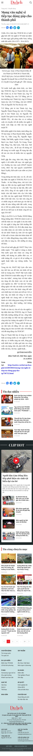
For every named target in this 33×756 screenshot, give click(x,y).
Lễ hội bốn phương (7, 667)
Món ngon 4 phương (24, 667)
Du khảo (21, 672)
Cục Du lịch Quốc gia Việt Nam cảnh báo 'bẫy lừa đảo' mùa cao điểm (8, 589)
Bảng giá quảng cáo (21, 750)
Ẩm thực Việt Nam (24, 665)
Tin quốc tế (5, 657)
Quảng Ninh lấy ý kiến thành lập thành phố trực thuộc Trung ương (24, 568)
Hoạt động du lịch (24, 701)
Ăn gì (20, 662)
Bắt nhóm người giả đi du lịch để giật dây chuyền (22, 510)
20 (24, 643)
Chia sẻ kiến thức (23, 694)
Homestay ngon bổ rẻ (7, 675)
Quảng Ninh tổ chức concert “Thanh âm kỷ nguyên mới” (8, 632)
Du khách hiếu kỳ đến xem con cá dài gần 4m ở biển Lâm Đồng (22, 499)
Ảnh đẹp (21, 679)
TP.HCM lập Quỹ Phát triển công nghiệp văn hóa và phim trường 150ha (7, 611)
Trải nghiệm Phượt (24, 677)
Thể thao (4, 694)
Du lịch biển (6, 662)
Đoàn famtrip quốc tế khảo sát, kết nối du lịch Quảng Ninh (24, 632)
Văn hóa (4, 689)
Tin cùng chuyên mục (15, 549)
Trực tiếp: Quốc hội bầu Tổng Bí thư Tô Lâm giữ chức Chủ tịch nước (22, 432)
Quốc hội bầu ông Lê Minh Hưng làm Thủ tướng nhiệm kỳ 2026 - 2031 (22, 397)
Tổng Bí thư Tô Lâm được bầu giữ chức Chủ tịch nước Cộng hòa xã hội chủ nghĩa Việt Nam (23, 420)
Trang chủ (4, 8)
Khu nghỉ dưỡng (6, 679)
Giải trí (4, 686)
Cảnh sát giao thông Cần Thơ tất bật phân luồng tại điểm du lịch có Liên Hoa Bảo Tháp (23, 534)
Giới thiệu (9, 750)
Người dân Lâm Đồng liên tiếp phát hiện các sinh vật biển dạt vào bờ (16, 478)
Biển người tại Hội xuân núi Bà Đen (22, 521)
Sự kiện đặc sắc (23, 704)
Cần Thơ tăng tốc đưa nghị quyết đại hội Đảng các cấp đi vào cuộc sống (24, 589)
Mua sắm (4, 699)
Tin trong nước (6, 655)
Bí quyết (21, 686)
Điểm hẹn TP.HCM (7, 665)
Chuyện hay (22, 699)
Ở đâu (3, 672)
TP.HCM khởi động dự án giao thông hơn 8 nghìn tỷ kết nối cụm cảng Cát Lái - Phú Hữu (24, 611)
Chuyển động (13, 8)
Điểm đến (21, 675)
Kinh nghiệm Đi (23, 689)
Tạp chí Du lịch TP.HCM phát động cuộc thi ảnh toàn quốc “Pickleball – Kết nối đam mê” (22, 409)
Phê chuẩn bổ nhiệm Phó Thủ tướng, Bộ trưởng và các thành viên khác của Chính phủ (8, 568)
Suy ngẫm (22, 652)
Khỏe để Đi (21, 691)
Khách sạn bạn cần (7, 681)
